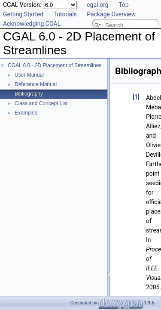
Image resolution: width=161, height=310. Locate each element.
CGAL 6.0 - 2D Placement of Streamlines (54, 65)
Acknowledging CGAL (32, 23)
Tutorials (65, 14)
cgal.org (97, 4)
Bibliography (29, 94)
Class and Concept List (41, 103)
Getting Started (23, 14)
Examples (26, 113)
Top (123, 4)
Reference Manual (36, 84)
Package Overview (111, 14)
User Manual (29, 75)
